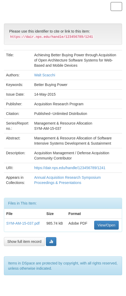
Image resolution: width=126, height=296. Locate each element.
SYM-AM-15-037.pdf (23, 223)
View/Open (106, 225)
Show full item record (24, 241)
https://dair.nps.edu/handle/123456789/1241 (69, 168)
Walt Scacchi (44, 75)
